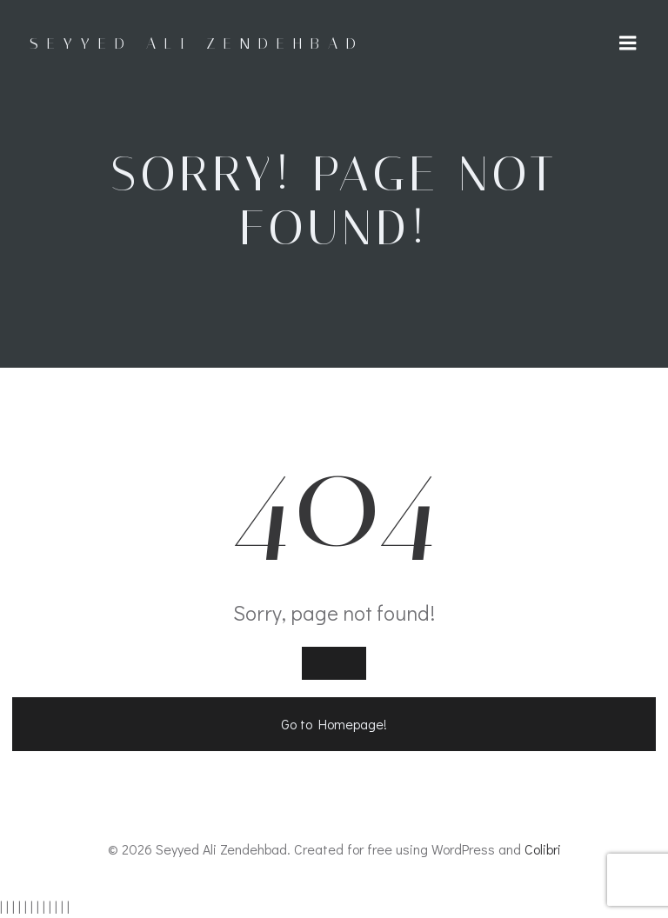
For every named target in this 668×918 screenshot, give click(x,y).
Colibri (542, 849)
